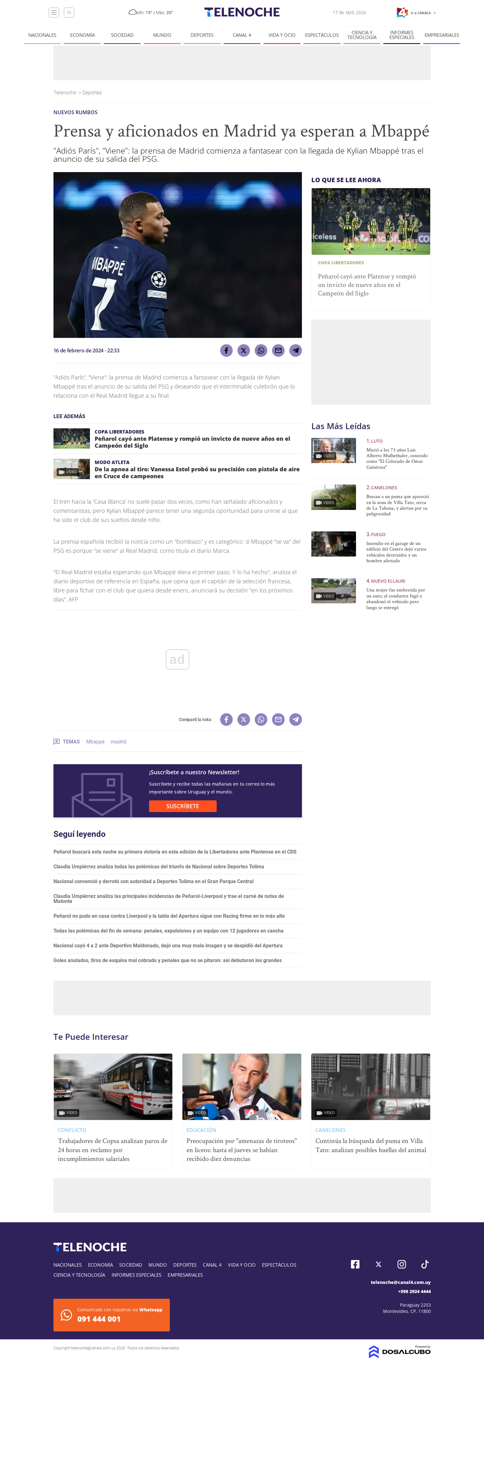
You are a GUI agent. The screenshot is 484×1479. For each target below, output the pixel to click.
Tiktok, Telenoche (425, 1264)
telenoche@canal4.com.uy (401, 1282)
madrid (118, 742)
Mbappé (95, 742)
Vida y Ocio (282, 35)
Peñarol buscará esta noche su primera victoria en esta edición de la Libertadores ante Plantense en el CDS (175, 852)
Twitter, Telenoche (378, 1264)
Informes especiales (401, 35)
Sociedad (122, 35)
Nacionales (42, 35)
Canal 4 (242, 35)
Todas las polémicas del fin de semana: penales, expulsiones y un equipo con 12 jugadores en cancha (168, 931)
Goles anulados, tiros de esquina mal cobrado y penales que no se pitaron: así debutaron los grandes (167, 960)
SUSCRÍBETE (182, 806)
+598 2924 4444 (414, 1291)
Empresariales (442, 35)
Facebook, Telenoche (355, 1264)
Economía (82, 35)
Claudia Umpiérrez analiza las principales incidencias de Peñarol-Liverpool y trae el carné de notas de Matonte (168, 898)
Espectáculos (322, 35)
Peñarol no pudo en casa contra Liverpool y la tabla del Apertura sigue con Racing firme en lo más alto (169, 916)
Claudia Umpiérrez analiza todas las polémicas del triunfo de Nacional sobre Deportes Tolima (158, 867)
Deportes (202, 35)
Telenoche (65, 93)
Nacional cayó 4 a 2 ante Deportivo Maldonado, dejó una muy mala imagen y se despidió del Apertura (168, 946)
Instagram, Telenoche (402, 1264)
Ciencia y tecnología (362, 35)
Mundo (162, 35)
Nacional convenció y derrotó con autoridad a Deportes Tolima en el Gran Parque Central (153, 881)
